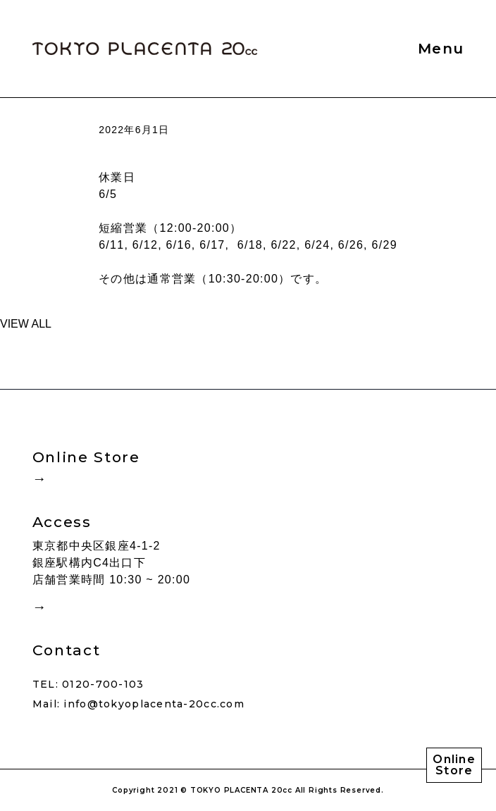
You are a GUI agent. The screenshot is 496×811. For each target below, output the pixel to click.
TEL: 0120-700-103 (88, 684)
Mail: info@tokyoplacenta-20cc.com (138, 704)
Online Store (454, 765)
